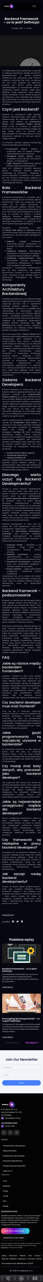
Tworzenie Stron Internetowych (14, 1146)
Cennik (5, 1196)
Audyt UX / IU (7, 1171)
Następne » (32, 1042)
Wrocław (31, 1259)
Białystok (5, 1259)
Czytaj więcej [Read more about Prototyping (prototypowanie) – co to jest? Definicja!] (7, 1037)
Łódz (30, 1256)
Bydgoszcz (22, 1259)
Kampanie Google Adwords (12, 1161)
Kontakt (5, 1206)
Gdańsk (22, 1256)
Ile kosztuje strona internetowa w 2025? (17, 1263)
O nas (5, 1181)
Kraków (39, 1259)
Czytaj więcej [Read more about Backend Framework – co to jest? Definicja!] (7, 987)
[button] (13, 921)
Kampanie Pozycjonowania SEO (14, 1166)
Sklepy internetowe (10, 1151)
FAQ (4, 1201)
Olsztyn (37, 1256)
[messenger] (21, 1278)
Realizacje (6, 1186)
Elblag (4, 1256)
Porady (5, 1191)
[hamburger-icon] (34, 6)
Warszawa (13, 1256)
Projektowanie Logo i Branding (13, 1156)
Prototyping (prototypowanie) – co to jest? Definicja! (21, 1019)
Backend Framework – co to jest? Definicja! (19, 969)
